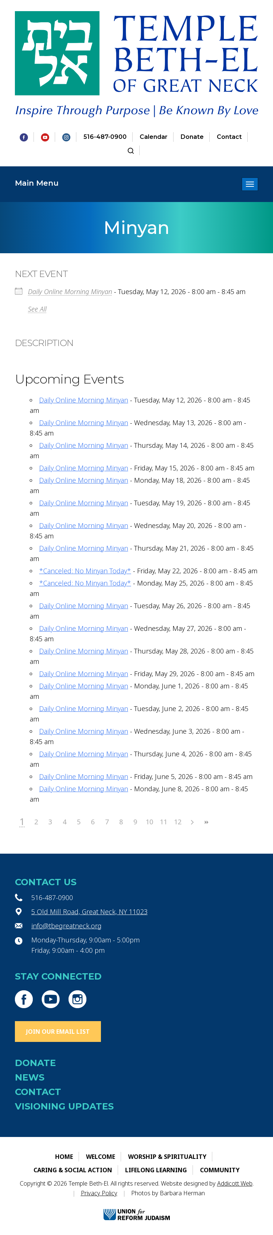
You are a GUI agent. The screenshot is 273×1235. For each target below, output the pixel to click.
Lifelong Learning (156, 1170)
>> (206, 822)
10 (149, 821)
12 (177, 821)
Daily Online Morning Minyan (70, 291)
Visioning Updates (64, 1106)
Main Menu (36, 183)
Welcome (100, 1157)
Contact (229, 136)
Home (64, 1157)
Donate (192, 136)
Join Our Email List (58, 1031)
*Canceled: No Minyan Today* (85, 570)
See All (37, 308)
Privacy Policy (99, 1193)
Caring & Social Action (73, 1170)
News (29, 1077)
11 (163, 821)
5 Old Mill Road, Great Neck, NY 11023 (89, 911)
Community (219, 1170)
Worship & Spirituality (167, 1157)
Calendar (154, 136)
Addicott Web (235, 1183)
